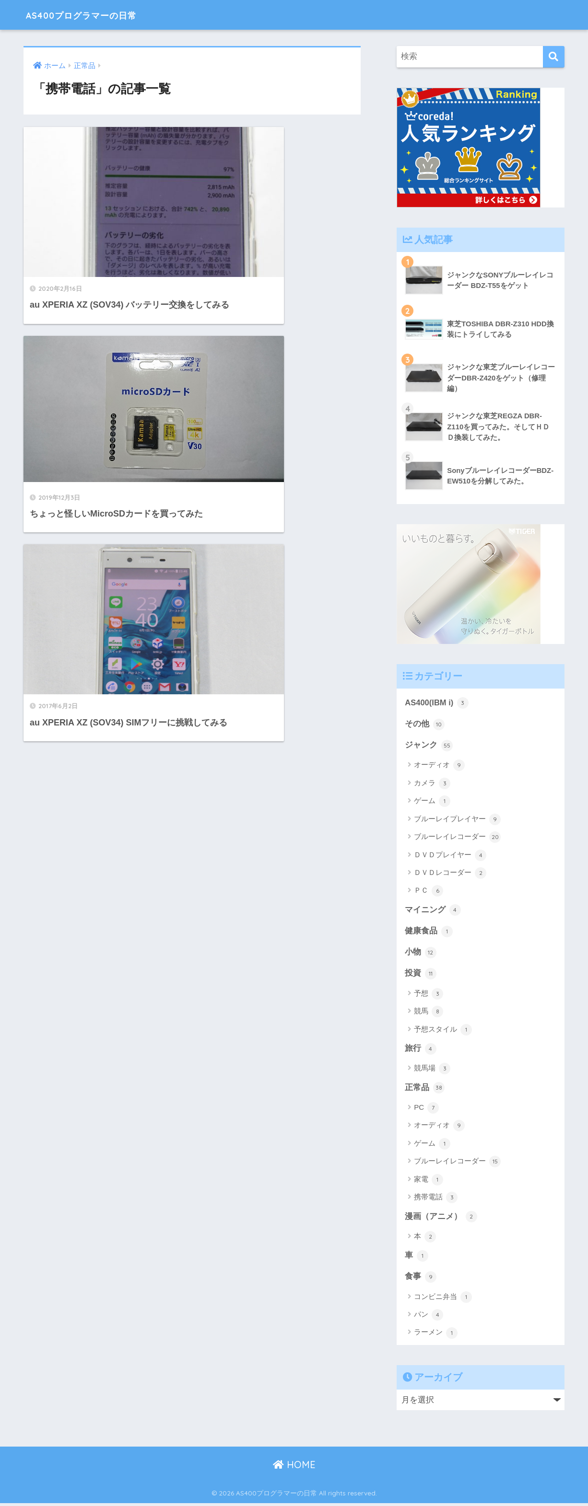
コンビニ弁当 (443, 1299)
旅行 (420, 1050)
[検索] (553, 57)
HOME (294, 1467)
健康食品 (429, 932)
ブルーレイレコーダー (457, 838)
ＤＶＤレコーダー (450, 873)
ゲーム (432, 802)
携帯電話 (436, 1199)
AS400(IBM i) (437, 703)
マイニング (433, 911)
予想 (428, 995)
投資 (420, 975)
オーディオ (439, 766)
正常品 (425, 1089)
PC (426, 1109)
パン (428, 1317)
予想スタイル (443, 1031)
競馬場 (432, 1070)
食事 (420, 1279)
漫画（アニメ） (441, 1218)
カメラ (432, 784)
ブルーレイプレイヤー (457, 820)
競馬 (428, 1013)
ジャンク (429, 746)
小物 (420, 953)
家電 (428, 1181)
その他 (425, 724)
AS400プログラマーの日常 (97, 15)
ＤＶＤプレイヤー (450, 856)
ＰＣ (428, 891)
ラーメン (436, 1335)
